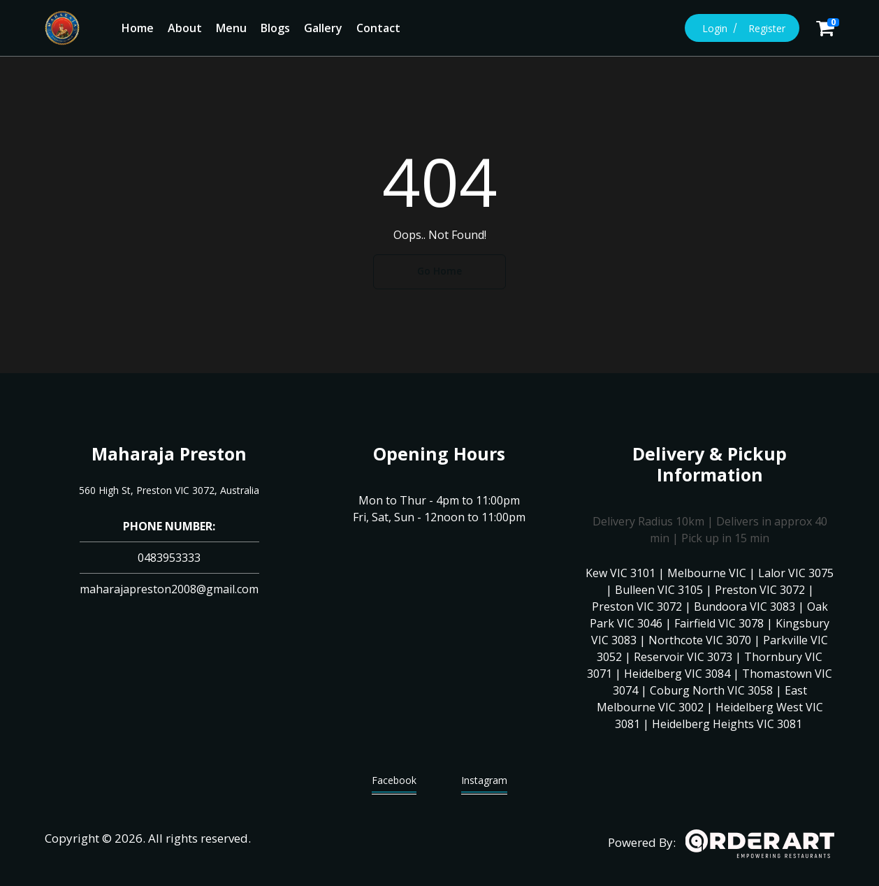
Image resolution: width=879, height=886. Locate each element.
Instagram (484, 784)
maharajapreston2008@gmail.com (169, 589)
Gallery (323, 28)
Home (138, 28)
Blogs (275, 28)
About (185, 28)
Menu (231, 28)
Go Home (439, 270)
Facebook (394, 784)
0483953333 (169, 557)
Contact (378, 28)
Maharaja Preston (169, 453)
